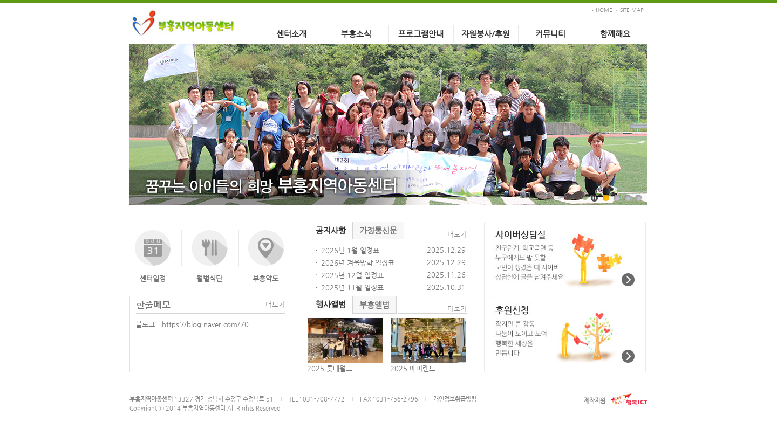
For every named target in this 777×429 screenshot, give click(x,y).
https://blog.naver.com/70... (208, 324)
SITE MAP (632, 10)
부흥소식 (356, 33)
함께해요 (615, 33)
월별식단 (209, 278)
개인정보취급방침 (454, 399)
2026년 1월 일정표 (350, 250)
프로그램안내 (421, 33)
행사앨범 (331, 304)
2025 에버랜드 (412, 368)
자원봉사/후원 (485, 33)
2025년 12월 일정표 (352, 275)
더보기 (275, 304)
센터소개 (291, 33)
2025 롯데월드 (329, 368)
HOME (604, 10)
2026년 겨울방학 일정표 (357, 263)
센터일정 (153, 278)
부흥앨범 (374, 304)
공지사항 (331, 230)
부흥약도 (265, 278)
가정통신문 (378, 230)
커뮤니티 (550, 33)
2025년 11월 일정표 (352, 287)
